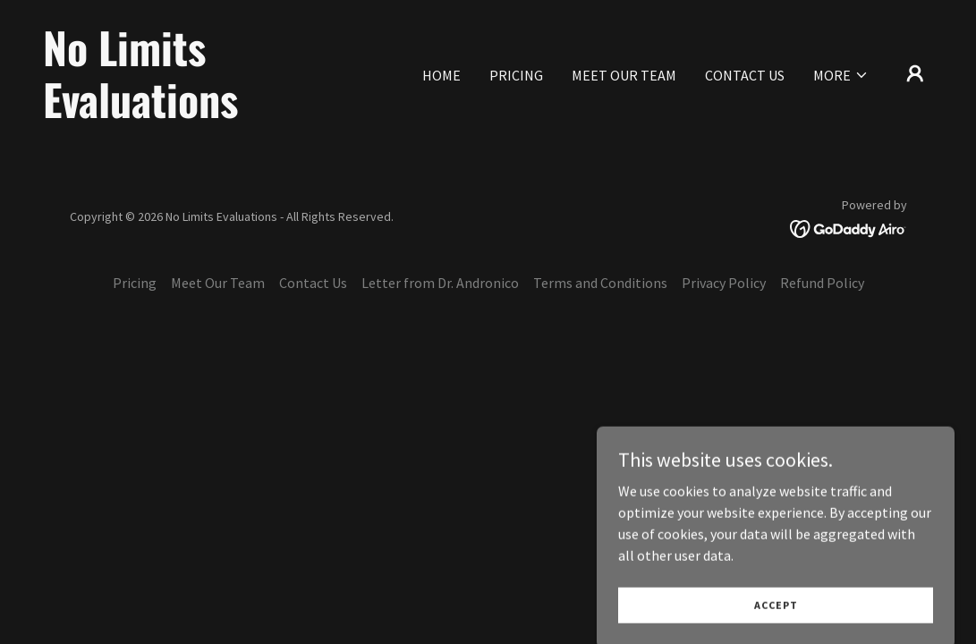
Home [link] (441, 75)
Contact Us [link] (745, 75)
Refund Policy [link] (822, 283)
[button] (841, 75)
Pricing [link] (516, 75)
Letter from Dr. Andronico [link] (440, 283)
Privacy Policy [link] (724, 283)
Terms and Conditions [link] (600, 283)
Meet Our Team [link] (624, 75)
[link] (168, 113)
